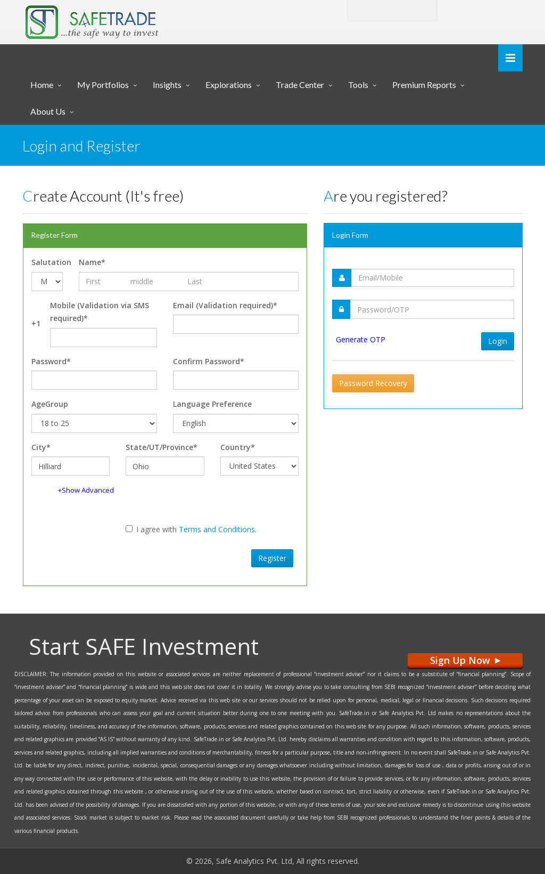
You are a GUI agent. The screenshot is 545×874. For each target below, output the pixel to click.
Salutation (47, 262)
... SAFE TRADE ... (124, 18)
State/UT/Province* (161, 447)
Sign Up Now (465, 660)
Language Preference (212, 404)
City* (41, 447)
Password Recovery (373, 383)
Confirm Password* (208, 361)
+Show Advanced (86, 490)
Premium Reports (424, 84)
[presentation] (107, 557)
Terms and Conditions (217, 529)
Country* (237, 447)
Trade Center (300, 84)
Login (470, 10)
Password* (51, 361)
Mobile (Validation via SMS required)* (99, 312)
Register (272, 558)
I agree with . (191, 529)
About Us (47, 111)
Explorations (228, 84)
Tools (358, 84)
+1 (35, 323)
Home (41, 84)
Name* (92, 262)
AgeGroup (49, 404)
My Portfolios (103, 84)
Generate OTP (360, 339)
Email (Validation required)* (225, 305)
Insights (167, 84)
